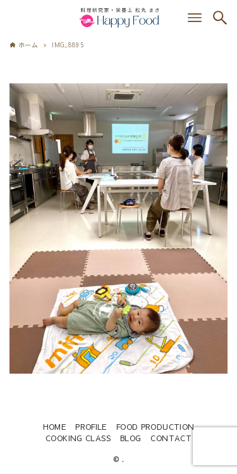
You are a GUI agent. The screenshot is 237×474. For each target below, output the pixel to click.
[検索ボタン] (220, 17)
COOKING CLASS (78, 438)
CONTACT (170, 438)
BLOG (131, 438)
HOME (54, 427)
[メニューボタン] (194, 17)
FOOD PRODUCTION (155, 427)
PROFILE (91, 427)
